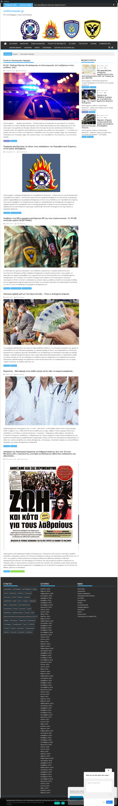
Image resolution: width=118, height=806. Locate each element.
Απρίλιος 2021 (45, 726)
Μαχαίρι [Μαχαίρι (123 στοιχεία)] (6, 620)
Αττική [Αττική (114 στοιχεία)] (14, 597)
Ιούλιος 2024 (44, 637)
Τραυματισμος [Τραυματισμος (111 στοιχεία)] (30, 628)
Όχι (63, 803)
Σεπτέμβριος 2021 (46, 715)
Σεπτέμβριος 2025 (46, 605)
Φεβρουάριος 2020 (46, 758)
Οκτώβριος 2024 (46, 630)
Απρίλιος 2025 (45, 616)
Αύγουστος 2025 (46, 607)
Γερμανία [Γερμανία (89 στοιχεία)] (27, 597)
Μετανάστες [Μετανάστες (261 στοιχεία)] (14, 620)
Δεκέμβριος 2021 (46, 708)
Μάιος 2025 (44, 614)
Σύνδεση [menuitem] (6, 1)
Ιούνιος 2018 (44, 786)
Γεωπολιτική (83, 44)
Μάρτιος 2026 (45, 591)
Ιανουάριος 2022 (46, 706)
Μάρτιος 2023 (45, 673)
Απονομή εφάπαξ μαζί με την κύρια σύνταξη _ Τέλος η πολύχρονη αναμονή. (36, 294)
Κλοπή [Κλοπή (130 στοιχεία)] (15, 609)
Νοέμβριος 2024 (45, 628)
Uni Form (100, 68)
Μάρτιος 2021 (45, 728)
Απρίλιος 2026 (45, 589)
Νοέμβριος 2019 (45, 765)
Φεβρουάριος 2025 (46, 621)
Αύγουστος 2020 (46, 744)
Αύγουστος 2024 (46, 635)
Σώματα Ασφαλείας (38, 44)
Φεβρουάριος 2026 (46, 593)
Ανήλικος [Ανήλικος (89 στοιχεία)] (20, 593)
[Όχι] (116, 802)
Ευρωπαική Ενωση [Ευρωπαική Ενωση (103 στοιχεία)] (24, 605)
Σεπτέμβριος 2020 (46, 742)
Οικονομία (28, 48)
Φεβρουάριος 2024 (46, 648)
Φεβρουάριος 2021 (46, 731)
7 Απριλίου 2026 (102, 66)
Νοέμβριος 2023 (45, 655)
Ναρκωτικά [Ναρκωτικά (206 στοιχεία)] (23, 620)
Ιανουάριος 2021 (46, 733)
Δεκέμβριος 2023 (46, 653)
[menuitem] (1, 1)
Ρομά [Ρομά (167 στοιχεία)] (24, 624)
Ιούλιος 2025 (44, 609)
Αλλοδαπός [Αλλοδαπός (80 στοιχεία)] (13, 593)
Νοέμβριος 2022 (45, 683)
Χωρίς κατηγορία (26, 288)
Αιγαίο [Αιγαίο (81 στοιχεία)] (6, 593)
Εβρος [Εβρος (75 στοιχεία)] (6, 605)
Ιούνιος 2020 (44, 749)
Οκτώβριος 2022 (46, 685)
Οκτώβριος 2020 (46, 740)
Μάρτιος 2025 (45, 619)
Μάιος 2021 (44, 724)
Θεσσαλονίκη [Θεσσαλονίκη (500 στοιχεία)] (8, 609)
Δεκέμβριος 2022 (46, 680)
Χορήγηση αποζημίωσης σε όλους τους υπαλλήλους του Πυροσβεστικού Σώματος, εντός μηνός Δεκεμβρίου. (39, 147)
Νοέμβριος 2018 (45, 774)
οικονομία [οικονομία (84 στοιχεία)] (21, 632)
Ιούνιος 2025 (44, 612)
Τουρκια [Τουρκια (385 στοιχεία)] (13, 628)
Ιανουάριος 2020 (46, 760)
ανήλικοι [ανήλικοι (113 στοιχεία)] (6, 632)
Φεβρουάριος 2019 (46, 767)
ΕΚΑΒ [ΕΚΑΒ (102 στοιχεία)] (14, 601)
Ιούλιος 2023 (44, 664)
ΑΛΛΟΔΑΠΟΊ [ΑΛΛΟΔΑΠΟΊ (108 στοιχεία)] (7, 589)
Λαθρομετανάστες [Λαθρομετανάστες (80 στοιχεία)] (18, 612)
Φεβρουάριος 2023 (46, 676)
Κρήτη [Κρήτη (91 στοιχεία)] (29, 609)
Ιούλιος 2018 (44, 783)
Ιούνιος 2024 (44, 639)
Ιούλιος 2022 (44, 692)
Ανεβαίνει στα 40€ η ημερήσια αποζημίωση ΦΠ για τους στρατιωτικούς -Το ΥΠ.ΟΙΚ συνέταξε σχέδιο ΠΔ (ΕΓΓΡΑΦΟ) (39, 219)
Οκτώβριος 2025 (46, 603)
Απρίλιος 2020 (45, 754)
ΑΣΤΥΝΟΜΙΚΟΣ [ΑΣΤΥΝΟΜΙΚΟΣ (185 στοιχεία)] (27, 589)
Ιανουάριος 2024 (46, 651)
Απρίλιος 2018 (45, 790)
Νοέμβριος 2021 (45, 710)
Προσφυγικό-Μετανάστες (57, 44)
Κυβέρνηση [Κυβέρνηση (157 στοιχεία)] (7, 612)
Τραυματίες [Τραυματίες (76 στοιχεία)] (20, 628)
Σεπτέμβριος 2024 (46, 632)
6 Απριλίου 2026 (102, 90)
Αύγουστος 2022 (46, 690)
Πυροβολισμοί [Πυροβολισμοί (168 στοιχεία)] (17, 624)
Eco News (72, 44)
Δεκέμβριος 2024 (46, 625)
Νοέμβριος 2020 (45, 738)
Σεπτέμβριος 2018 (46, 779)
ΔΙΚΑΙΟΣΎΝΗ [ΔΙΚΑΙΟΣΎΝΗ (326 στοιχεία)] (7, 601)
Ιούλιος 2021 (44, 719)
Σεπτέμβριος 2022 (46, 687)
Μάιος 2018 (44, 788)
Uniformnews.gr (13, 11)
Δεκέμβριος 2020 (46, 735)
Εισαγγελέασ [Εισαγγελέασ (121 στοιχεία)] (13, 605)
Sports (37, 48)
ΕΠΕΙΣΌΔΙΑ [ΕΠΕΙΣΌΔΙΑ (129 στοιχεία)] (33, 601)
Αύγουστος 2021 (46, 717)
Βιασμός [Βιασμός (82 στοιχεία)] (20, 597)
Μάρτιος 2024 (45, 646)
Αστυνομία (13, 44)
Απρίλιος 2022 (45, 699)
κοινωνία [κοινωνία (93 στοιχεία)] (13, 632)
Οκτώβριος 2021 (46, 712)
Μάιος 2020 (44, 751)
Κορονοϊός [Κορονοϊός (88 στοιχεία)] (22, 609)
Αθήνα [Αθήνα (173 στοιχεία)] (35, 589)
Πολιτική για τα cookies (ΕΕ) (64, 48)
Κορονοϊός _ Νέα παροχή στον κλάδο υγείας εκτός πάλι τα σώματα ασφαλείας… (38, 371)
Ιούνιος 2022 (44, 694)
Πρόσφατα (14, 141)
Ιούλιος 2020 (44, 747)
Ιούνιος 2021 (44, 722)
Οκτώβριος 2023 (46, 657)
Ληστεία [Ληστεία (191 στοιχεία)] (27, 612)
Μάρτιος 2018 (45, 793)
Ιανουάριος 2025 (46, 623)
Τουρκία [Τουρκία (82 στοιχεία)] (6, 628)
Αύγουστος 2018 (46, 781)
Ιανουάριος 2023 (46, 678)
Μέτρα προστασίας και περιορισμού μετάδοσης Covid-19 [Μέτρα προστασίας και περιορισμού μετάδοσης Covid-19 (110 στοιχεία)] (20, 616)
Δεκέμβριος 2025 (46, 598)
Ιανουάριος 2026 (46, 596)
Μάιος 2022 (44, 696)
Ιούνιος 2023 (44, 667)
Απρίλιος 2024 (45, 644)
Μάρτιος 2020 (45, 756)
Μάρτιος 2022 (45, 701)
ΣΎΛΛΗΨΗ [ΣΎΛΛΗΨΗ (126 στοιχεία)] (31, 624)
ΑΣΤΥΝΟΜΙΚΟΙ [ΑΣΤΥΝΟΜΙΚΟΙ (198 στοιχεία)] (17, 589)
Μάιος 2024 (44, 641)
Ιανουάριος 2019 (46, 770)
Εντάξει (57, 803)
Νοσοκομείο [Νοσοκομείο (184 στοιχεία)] (31, 620)
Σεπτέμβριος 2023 (46, 660)
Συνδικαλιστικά (104, 44)
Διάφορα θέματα (15, 48)
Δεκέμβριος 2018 (46, 772)
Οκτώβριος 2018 (46, 776)
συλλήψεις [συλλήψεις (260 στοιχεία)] (29, 632)
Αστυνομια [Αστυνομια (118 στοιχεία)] (7, 597)
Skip (103, 802)
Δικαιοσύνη (24, 44)
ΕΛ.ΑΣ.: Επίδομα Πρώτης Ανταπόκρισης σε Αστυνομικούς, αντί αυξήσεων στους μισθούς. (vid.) (38, 66)
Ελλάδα (93, 44)
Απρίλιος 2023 (45, 671)
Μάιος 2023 (44, 669)
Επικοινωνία (47, 48)
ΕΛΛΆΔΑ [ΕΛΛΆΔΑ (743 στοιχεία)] (25, 601)
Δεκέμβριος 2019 (46, 763)
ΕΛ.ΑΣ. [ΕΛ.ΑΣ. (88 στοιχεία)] (19, 601)
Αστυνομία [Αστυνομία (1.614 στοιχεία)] (28, 593)
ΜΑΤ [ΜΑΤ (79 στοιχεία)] (33, 612)
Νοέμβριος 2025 (45, 600)
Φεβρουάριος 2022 (46, 703)
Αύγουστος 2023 (46, 662)
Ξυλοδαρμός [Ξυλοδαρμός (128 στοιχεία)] (7, 624)
